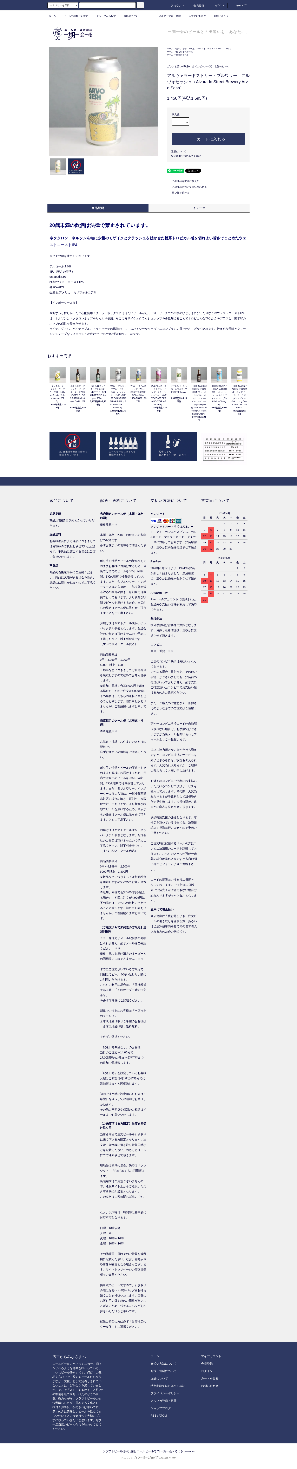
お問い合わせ (219, 16)
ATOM (163, 1415)
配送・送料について (164, 1371)
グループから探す (103, 16)
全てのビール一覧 (184, 52)
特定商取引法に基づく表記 (186, 156)
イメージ (199, 208)
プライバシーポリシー (165, 1393)
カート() (239, 5)
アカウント (175, 5)
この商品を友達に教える (183, 181)
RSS (154, 1415)
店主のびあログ (195, 16)
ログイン (216, 5)
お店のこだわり (130, 16)
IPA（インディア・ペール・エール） (215, 48)
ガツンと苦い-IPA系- (185, 48)
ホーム (52, 16)
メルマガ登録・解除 (167, 16)
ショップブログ (161, 1408)
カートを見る (209, 1378)
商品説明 (98, 208)
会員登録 (196, 5)
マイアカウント (211, 1356)
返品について (178, 151)
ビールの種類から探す (73, 16)
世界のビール (182, 55)
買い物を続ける (178, 192)
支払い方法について (164, 1363)
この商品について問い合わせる (187, 187)
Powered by (148, 1458)
